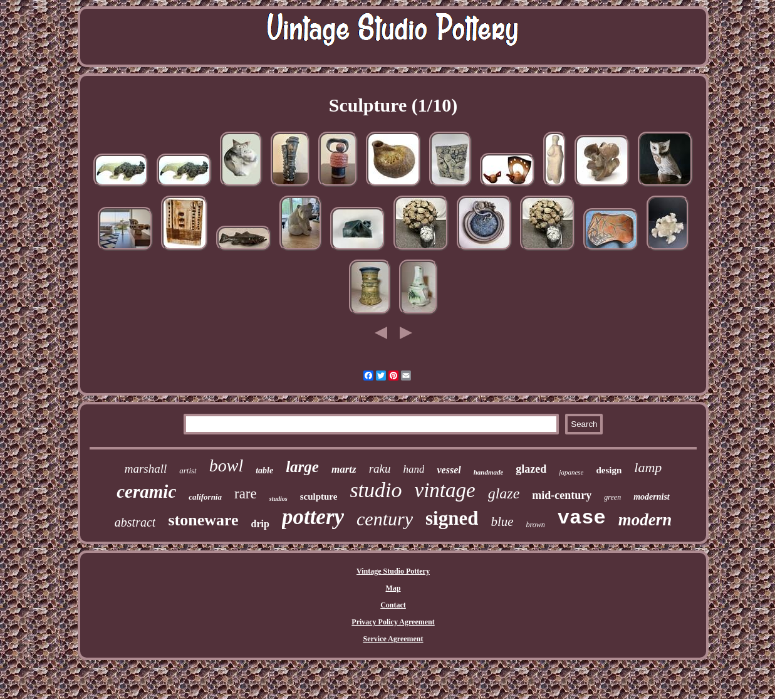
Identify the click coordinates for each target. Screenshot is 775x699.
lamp (648, 467)
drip (260, 523)
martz (343, 469)
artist (187, 470)
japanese (571, 472)
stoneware (203, 520)
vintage (445, 490)
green (612, 497)
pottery (313, 517)
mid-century (561, 495)
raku (380, 468)
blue (502, 521)
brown (535, 524)
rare (245, 494)
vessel (448, 470)
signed (451, 518)
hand (413, 469)
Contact (393, 605)
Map (393, 588)
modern (645, 519)
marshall (146, 468)
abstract (135, 522)
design (609, 470)
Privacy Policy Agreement (392, 622)
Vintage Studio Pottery (393, 571)
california (205, 497)
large (302, 466)
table (264, 470)
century (384, 518)
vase (582, 518)
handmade (489, 472)
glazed (531, 469)
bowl (226, 465)
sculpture (319, 496)
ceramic (146, 491)
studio (376, 490)
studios (278, 498)
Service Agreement (393, 638)
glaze (504, 493)
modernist (651, 497)
